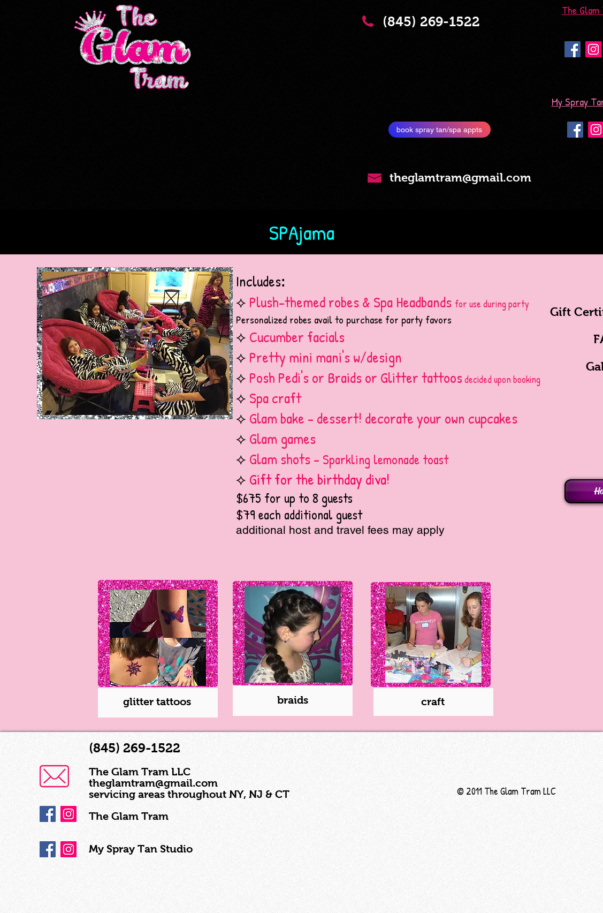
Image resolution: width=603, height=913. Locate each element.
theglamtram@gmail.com (153, 783)
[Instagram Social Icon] (593, 49)
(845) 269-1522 (439, 28)
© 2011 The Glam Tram (499, 791)
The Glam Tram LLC (139, 772)
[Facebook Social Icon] (572, 49)
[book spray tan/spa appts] (439, 130)
